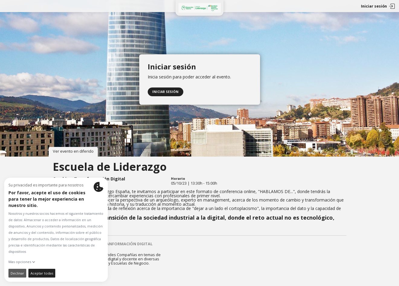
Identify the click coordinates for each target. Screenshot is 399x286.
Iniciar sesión (165, 90)
